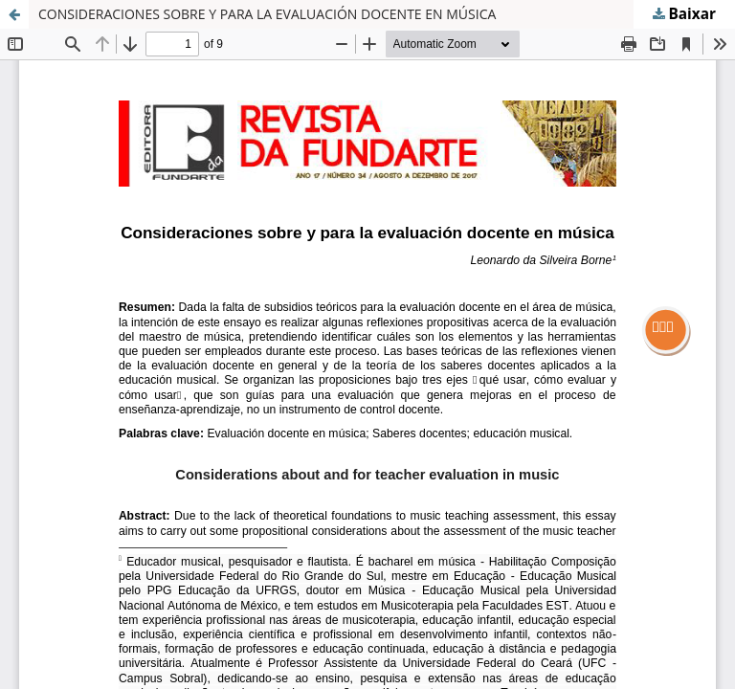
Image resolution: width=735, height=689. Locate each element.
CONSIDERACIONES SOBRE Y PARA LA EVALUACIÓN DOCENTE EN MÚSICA (267, 14)
